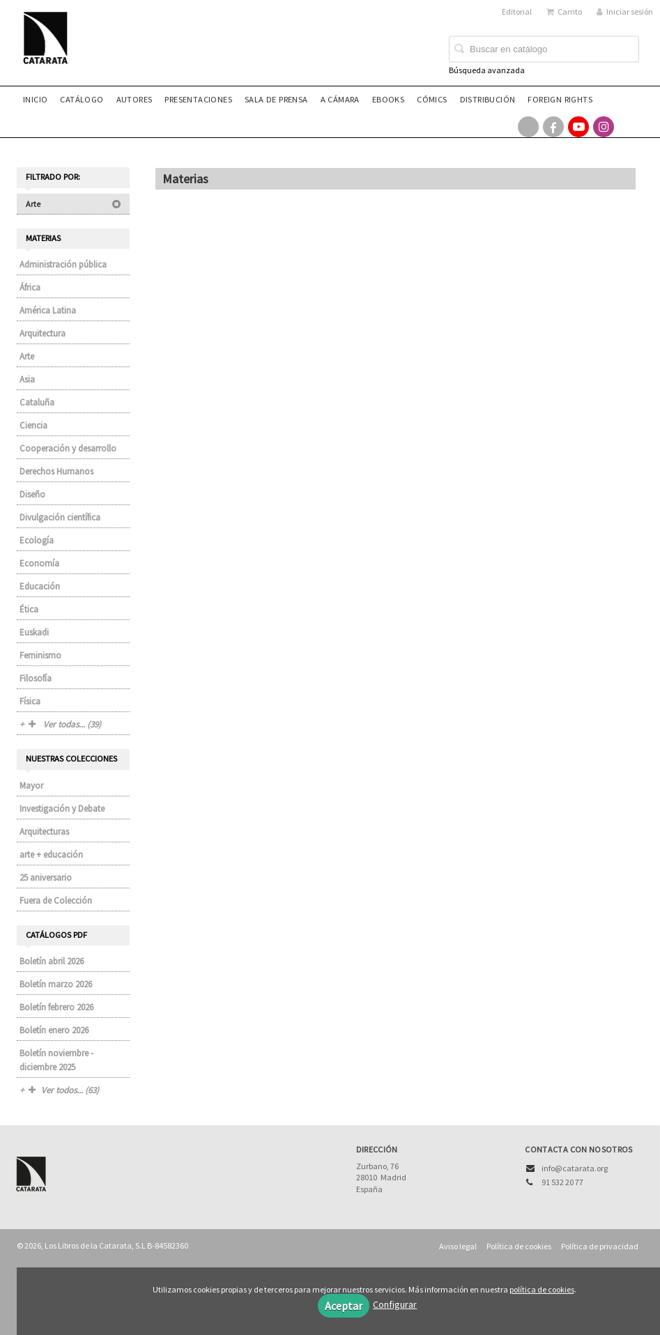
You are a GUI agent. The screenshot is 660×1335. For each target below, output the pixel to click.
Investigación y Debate (62, 809)
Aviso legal (458, 1246)
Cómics (432, 99)
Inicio (35, 99)
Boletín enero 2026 (54, 1030)
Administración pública (63, 264)
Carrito (564, 11)
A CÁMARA (340, 99)
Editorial (517, 11)
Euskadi (34, 632)
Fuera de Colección (56, 900)
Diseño (32, 494)
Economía (39, 563)
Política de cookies (518, 1246)
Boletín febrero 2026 (56, 1007)
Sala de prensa (276, 99)
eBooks (388, 99)
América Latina (48, 310)
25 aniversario (46, 877)
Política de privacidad (599, 1246)
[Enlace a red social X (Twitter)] (528, 126)
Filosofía (36, 678)
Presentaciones (198, 99)
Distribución (488, 99)
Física (30, 701)
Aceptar (343, 1306)
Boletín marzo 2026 (56, 984)
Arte (73, 204)
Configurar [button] (395, 1304)
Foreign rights (560, 99)
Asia (27, 379)
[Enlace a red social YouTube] (578, 126)
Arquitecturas (44, 832)
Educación (40, 586)
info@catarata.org (575, 1168)
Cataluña (37, 402)
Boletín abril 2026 (52, 961)
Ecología (37, 540)
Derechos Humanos (56, 471)
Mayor (31, 786)
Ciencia (33, 425)
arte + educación (51, 855)
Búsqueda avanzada (487, 70)
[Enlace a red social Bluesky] (628, 126)
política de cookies (541, 1289)
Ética (29, 609)
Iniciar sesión (625, 11)
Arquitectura (43, 333)
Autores (134, 99)
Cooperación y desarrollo (68, 448)
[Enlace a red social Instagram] (603, 126)
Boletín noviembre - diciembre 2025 (56, 1060)
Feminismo (40, 655)
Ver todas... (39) (65, 724)
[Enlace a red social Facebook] (553, 126)
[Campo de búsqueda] (544, 49)
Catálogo (81, 99)
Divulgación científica (60, 517)
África (30, 287)
